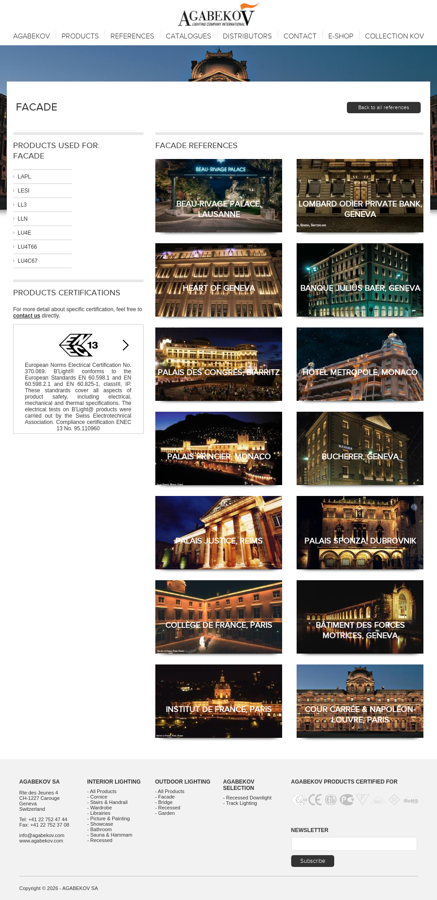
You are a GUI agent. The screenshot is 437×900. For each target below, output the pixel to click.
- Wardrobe (99, 807)
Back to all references (383, 107)
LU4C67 (28, 261)
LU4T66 (27, 247)
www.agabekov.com (41, 840)
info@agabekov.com (42, 835)
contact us (26, 316)
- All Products (102, 791)
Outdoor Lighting (183, 782)
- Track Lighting (240, 803)
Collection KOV (394, 36)
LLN (23, 219)
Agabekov (31, 36)
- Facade (165, 796)
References (132, 36)
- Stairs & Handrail (107, 802)
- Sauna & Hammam (110, 834)
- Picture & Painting (108, 818)
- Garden (165, 813)
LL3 (22, 205)
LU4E (24, 233)
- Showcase (100, 824)
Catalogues (188, 36)
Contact (300, 36)
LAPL (24, 176)
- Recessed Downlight (247, 797)
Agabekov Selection (239, 785)
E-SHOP (340, 36)
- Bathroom (99, 829)
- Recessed (100, 840)
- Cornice (97, 796)
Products (80, 36)
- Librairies (98, 813)
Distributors (247, 36)
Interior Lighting (114, 782)
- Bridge (164, 802)
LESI (23, 191)
